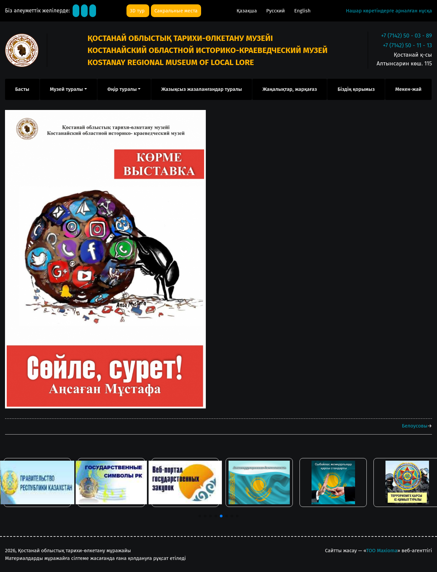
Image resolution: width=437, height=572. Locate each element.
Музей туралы (66, 89)
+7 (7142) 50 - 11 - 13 (407, 45)
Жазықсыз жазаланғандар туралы (201, 89)
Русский (276, 11)
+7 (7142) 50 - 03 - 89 (406, 35)
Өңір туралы (122, 89)
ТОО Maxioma (382, 551)
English (302, 11)
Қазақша (247, 11)
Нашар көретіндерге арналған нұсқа (389, 11)
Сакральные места (175, 11)
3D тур (138, 11)
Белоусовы (414, 426)
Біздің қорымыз (356, 89)
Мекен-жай (408, 89)
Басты (22, 89)
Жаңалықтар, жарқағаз (289, 89)
